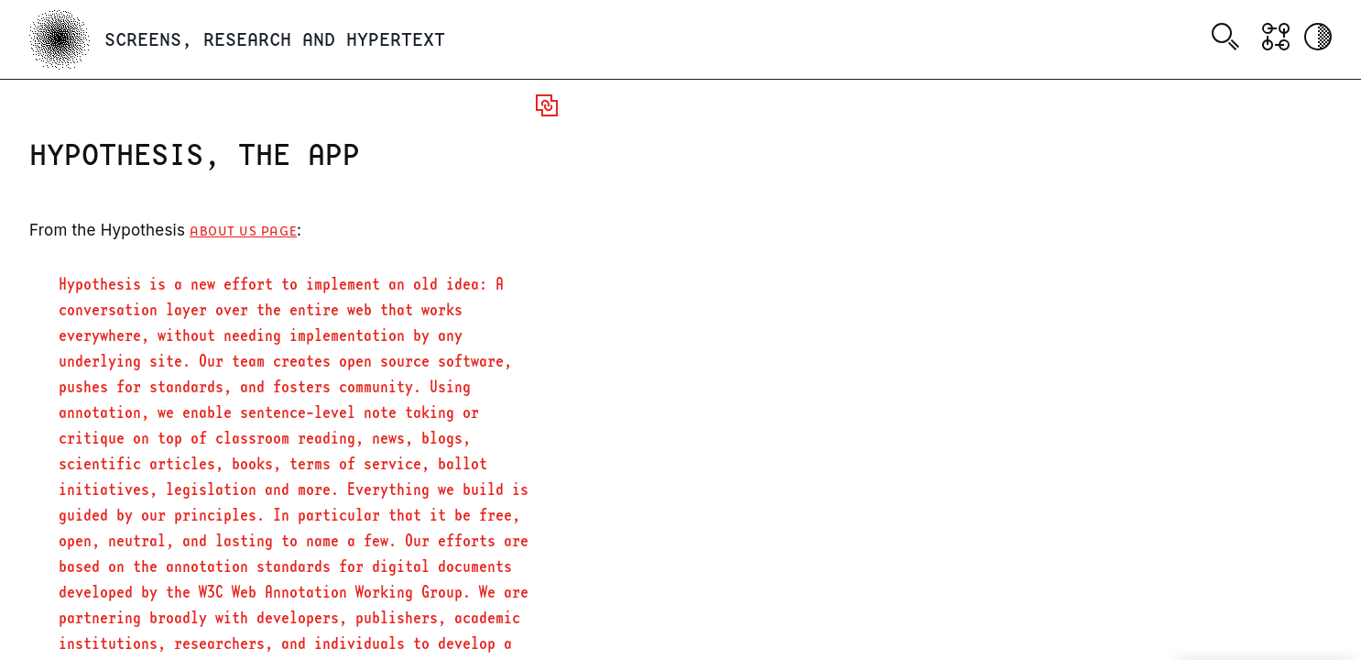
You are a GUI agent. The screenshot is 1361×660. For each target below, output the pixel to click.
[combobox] (1228, 39)
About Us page (243, 231)
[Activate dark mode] (1318, 36)
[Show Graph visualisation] (1276, 36)
